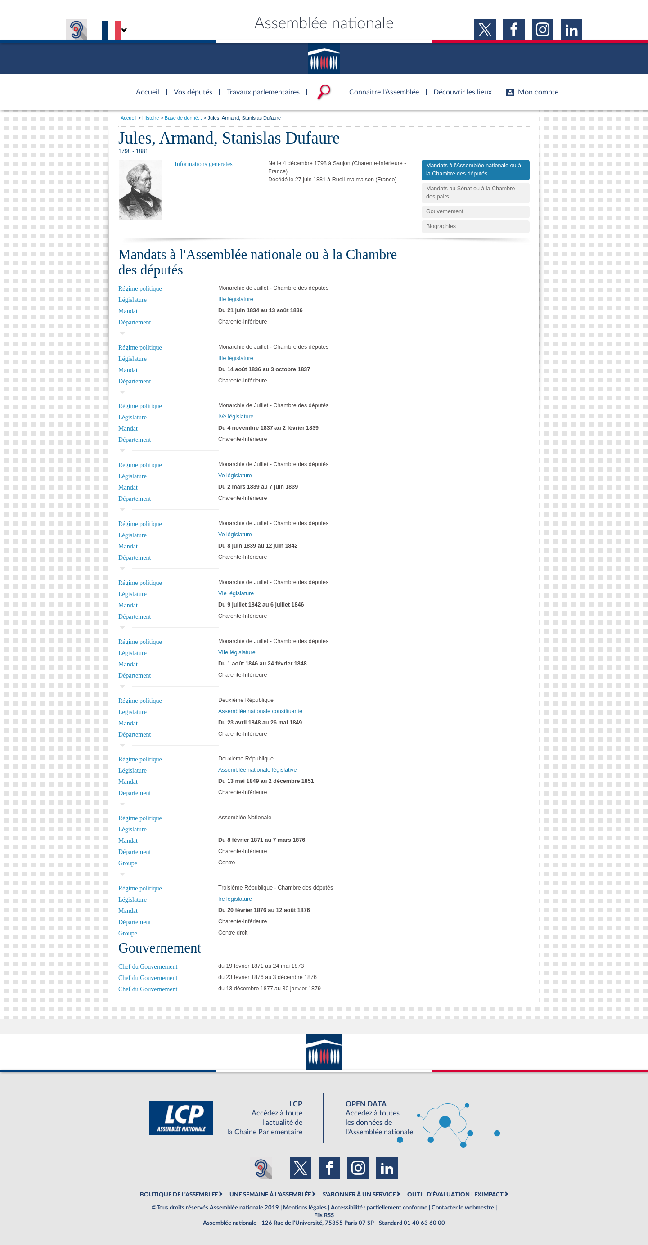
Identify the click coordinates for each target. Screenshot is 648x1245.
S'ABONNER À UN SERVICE (359, 1194)
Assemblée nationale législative (257, 770)
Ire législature (235, 899)
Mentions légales (305, 1207)
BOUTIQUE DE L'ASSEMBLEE (179, 1194)
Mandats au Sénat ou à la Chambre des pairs (470, 192)
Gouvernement (445, 211)
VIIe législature (237, 652)
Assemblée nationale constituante (260, 711)
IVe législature (236, 417)
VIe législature (236, 593)
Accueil (128, 118)
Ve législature (235, 475)
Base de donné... (183, 118)
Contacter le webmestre (463, 1207)
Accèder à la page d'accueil (144, 87)
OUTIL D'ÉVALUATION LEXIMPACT (455, 1194)
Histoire (150, 118)
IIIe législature (235, 299)
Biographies (441, 226)
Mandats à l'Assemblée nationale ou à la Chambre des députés (473, 169)
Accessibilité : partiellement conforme (379, 1207)
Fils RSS (324, 1215)
